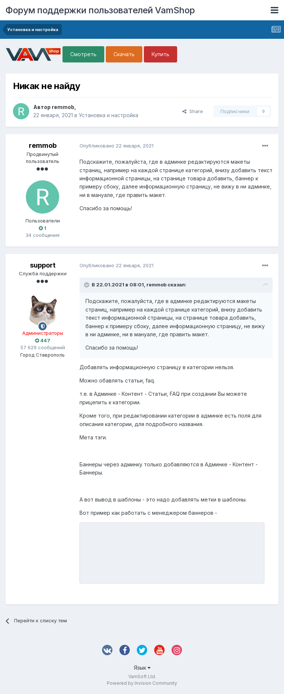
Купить (160, 54)
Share (192, 111)
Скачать (124, 54)
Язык (142, 667)
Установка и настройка (108, 115)
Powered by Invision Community (142, 683)
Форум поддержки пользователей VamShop (100, 10)
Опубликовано (116, 146)
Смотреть (83, 54)
